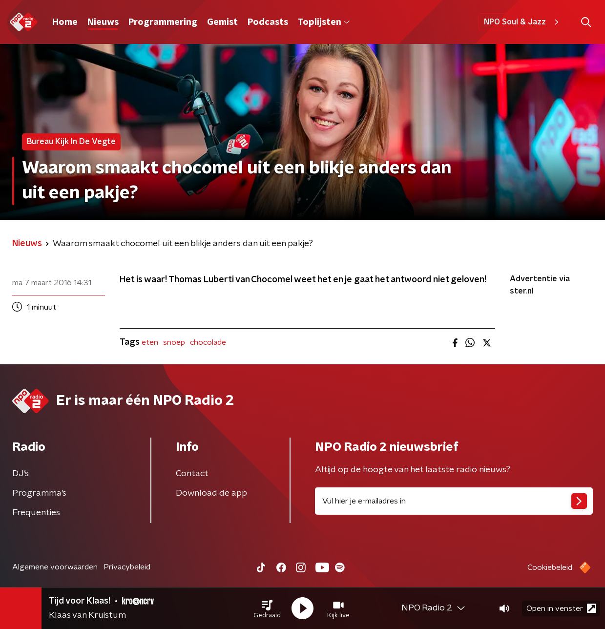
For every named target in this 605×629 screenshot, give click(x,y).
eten (150, 342)
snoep (174, 342)
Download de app (211, 493)
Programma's (39, 493)
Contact (192, 473)
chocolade (208, 342)
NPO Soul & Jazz (523, 22)
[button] (267, 608)
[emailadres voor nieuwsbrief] (454, 501)
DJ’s (20, 473)
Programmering (162, 22)
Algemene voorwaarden (55, 567)
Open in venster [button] (561, 608)
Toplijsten (324, 22)
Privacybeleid (127, 567)
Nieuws (103, 22)
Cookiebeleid (549, 567)
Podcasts (268, 22)
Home (65, 22)
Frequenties (36, 512)
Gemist (222, 22)
